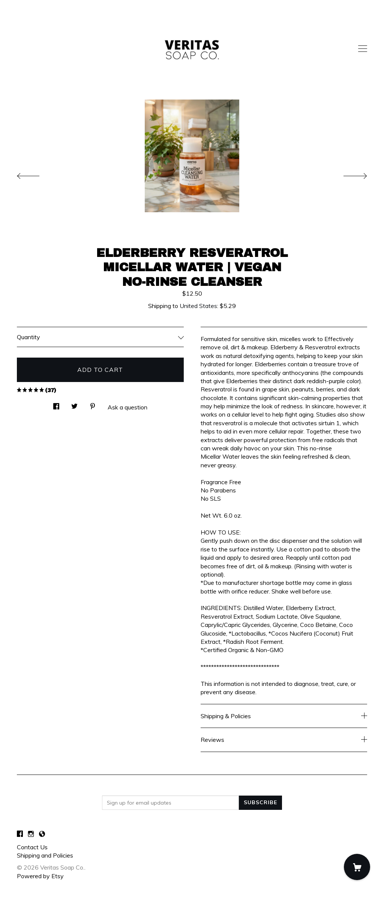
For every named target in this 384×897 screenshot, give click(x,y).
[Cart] (357, 867)
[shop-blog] (42, 834)
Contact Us (32, 847)
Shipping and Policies (45, 855)
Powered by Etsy (40, 876)
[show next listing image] (348, 174)
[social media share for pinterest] (93, 404)
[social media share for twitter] (74, 404)
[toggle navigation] (362, 49)
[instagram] (31, 834)
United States (198, 306)
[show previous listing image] (35, 174)
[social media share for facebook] (56, 404)
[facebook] (20, 834)
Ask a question (127, 407)
